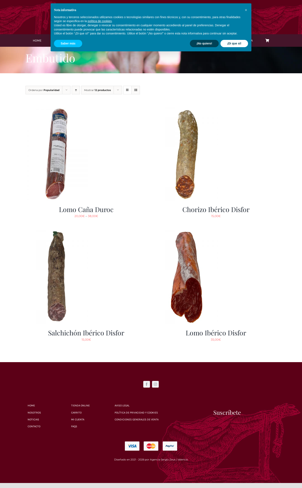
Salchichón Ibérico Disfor (86, 332)
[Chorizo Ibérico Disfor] (186, 109)
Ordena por (43, 90)
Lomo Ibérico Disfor (216, 332)
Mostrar (97, 90)
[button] (246, 443)
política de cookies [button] (100, 454)
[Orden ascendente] (76, 90)
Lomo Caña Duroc (86, 209)
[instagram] (155, 384)
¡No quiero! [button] (204, 476)
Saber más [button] (68, 476)
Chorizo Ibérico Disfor (216, 209)
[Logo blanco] (151, 6)
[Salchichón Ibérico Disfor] (57, 233)
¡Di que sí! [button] (234, 476)
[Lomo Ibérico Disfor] (186, 233)
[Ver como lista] (136, 90)
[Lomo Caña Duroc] (57, 109)
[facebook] (146, 384)
